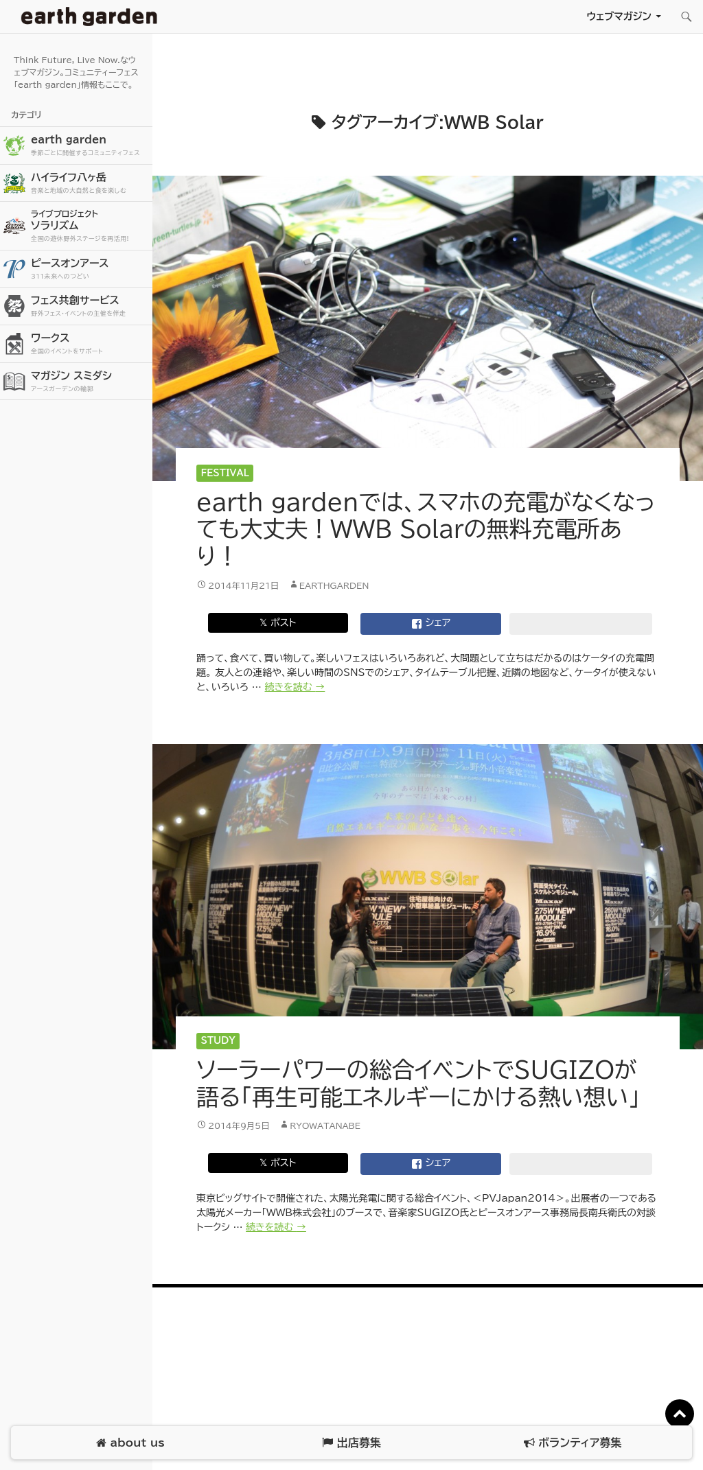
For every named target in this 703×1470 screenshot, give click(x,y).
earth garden (90, 146)
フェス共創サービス (90, 306)
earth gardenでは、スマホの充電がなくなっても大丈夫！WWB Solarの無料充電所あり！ (425, 529)
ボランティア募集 (572, 1443)
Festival (225, 473)
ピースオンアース (90, 269)
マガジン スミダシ (90, 382)
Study (218, 1040)
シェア (431, 624)
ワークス (90, 344)
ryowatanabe (325, 1125)
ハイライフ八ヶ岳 (90, 183)
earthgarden (334, 585)
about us (130, 1443)
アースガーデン (89, 16)
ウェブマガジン (619, 16)
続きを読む (295, 687)
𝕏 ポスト (278, 622)
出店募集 (351, 1443)
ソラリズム (90, 225)
